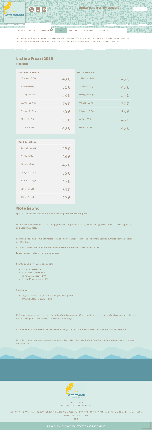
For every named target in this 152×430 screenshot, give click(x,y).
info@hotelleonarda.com (126, 412)
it (139, 9)
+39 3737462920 (65, 412)
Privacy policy (55, 426)
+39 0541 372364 (22, 412)
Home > (20, 33)
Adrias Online (96, 426)
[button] (32, 26)
